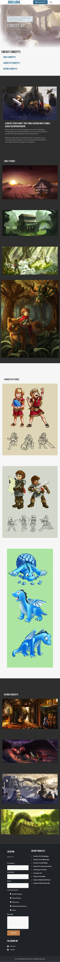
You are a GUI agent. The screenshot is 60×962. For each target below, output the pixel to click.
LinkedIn (11, 950)
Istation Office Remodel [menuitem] (41, 883)
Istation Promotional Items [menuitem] (42, 866)
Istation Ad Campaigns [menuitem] (41, 856)
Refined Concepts (10, 69)
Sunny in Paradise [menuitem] (39, 876)
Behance (11, 946)
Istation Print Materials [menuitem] (41, 860)
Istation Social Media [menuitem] (40, 863)
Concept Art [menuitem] (37, 873)
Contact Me (40, 2)
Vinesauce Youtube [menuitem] (40, 870)
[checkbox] (18, 902)
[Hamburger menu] (51, 2)
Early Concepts (9, 57)
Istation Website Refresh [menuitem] (41, 880)
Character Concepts (11, 63)
